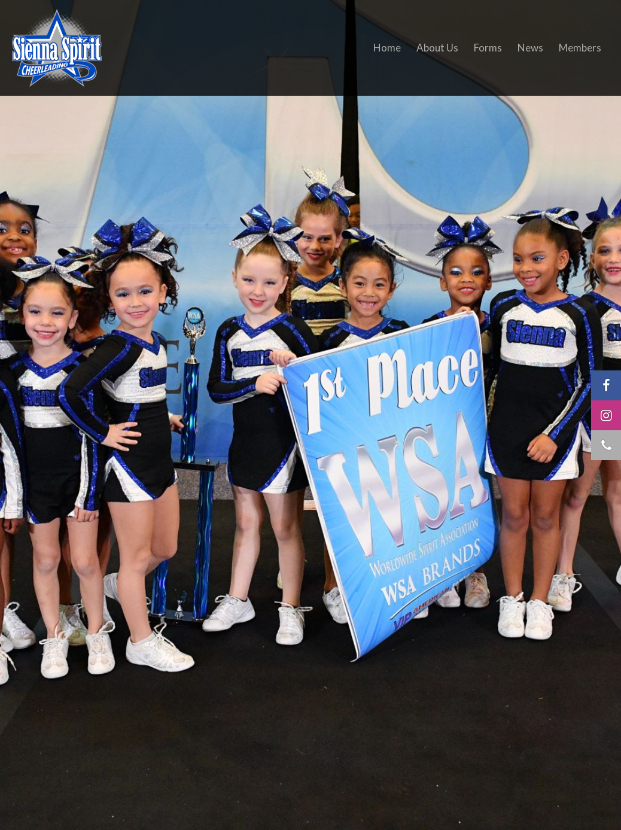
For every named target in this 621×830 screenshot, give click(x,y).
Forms (488, 47)
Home (387, 47)
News (530, 47)
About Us (437, 47)
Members (580, 47)
